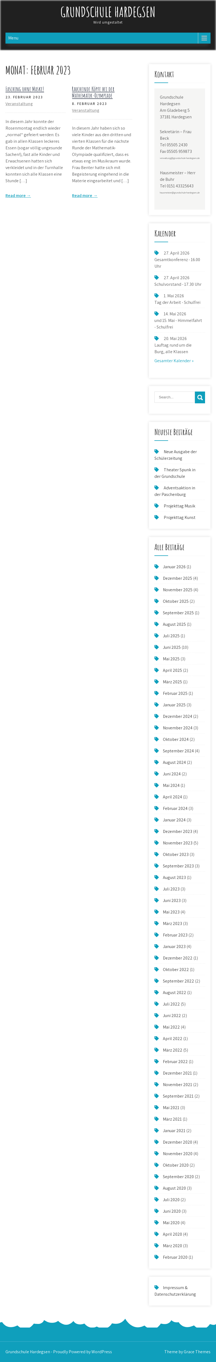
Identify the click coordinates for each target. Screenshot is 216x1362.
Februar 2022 (175, 1061)
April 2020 (172, 1234)
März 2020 (172, 1246)
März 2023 (172, 923)
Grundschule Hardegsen (108, 11)
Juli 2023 (171, 889)
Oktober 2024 (176, 739)
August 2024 (174, 762)
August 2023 (174, 877)
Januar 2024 (174, 820)
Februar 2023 (175, 935)
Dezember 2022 (177, 958)
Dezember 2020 (177, 1142)
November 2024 (177, 728)
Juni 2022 (172, 1015)
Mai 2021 (171, 1107)
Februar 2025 (175, 693)
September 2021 (178, 1096)
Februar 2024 (175, 808)
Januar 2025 (174, 705)
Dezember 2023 (177, 831)
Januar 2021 (174, 1130)
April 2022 (172, 1038)
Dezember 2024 (177, 716)
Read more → (18, 195)
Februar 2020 (175, 1257)
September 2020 (178, 1177)
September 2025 (178, 613)
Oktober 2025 (176, 601)
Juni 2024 (172, 774)
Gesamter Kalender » (174, 361)
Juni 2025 (172, 647)
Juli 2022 (171, 1004)
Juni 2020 (172, 1211)
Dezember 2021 (177, 1073)
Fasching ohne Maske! (24, 89)
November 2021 (177, 1084)
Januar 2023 (174, 946)
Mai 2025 (171, 659)
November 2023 (177, 843)
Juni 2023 (172, 900)
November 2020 (177, 1154)
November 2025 (177, 590)
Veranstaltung (19, 104)
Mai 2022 (171, 1027)
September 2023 (178, 866)
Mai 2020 (171, 1223)
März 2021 (172, 1119)
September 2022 (178, 981)
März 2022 (172, 1050)
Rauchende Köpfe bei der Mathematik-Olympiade (93, 92)
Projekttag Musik (179, 506)
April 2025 (172, 670)
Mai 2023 (171, 912)
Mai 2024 (171, 785)
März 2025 (172, 682)
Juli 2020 (171, 1200)
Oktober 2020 (176, 1165)
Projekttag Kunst (179, 517)
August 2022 (174, 992)
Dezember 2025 (177, 578)
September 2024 (178, 751)
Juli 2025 (171, 636)
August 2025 (174, 624)
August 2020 (174, 1188)
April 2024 (172, 797)
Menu (13, 38)
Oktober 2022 (176, 969)
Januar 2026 (174, 567)
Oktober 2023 (176, 854)
